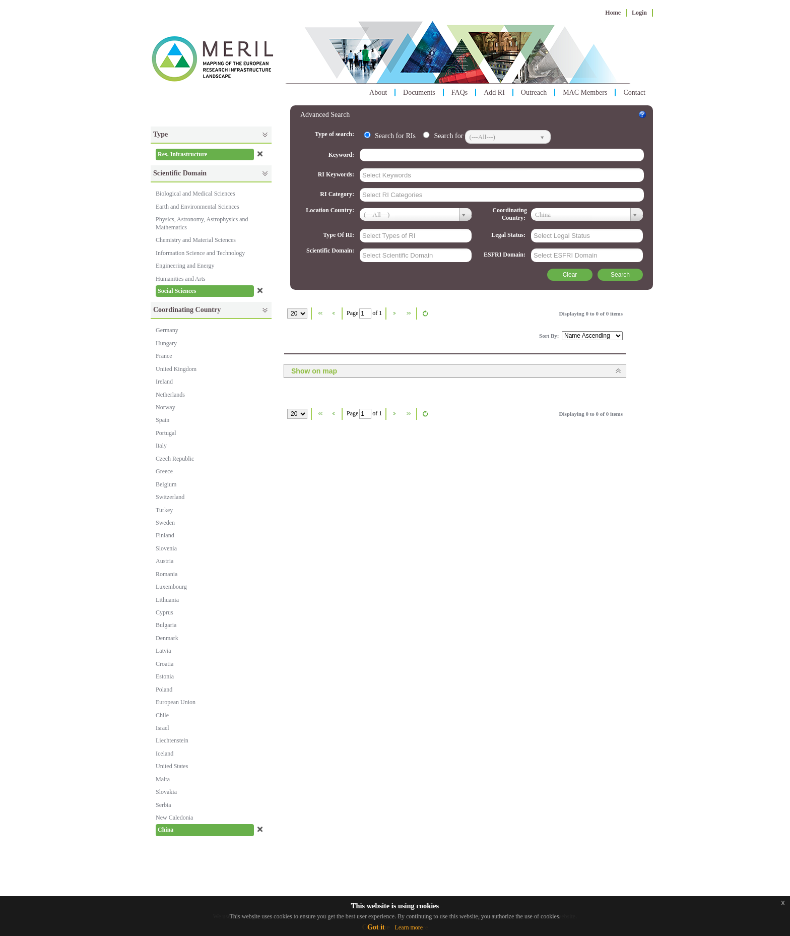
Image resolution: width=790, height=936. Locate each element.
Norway (165, 407)
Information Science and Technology (200, 253)
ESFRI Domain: (505, 254)
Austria (164, 561)
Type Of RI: (339, 234)
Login (639, 12)
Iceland (164, 753)
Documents (419, 92)
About (378, 92)
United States (172, 766)
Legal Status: (509, 234)
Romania (166, 574)
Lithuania (167, 599)
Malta (163, 779)
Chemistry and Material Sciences (196, 239)
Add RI (494, 92)
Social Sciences (177, 290)
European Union (175, 702)
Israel (162, 727)
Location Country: (331, 210)
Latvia (163, 650)
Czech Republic (175, 458)
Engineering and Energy (185, 265)
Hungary (166, 343)
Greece (164, 471)
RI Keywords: (337, 174)
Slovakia (166, 791)
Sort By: (549, 336)
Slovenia (166, 548)
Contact (634, 92)
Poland (164, 689)
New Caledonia (174, 817)
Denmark (167, 638)
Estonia (165, 676)
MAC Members (585, 92)
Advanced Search (325, 114)
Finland (165, 535)
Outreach (534, 92)
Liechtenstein (172, 740)
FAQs (459, 92)
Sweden (165, 522)
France (164, 355)
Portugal (166, 432)
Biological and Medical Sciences (195, 193)
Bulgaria (166, 625)
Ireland (164, 381)
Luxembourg (171, 586)
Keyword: (342, 154)
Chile (162, 715)
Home (613, 12)
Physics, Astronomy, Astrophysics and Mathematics (202, 223)
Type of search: (335, 134)
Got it (376, 927)
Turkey (164, 510)
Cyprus (164, 612)
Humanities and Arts (181, 278)
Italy (161, 445)
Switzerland (170, 497)
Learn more (408, 927)
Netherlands (170, 394)
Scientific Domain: (331, 250)
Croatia (164, 663)
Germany (167, 330)
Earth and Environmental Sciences (197, 206)
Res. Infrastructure (182, 154)
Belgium (166, 484)
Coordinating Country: (509, 214)
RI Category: (338, 194)
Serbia (163, 804)
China (165, 829)
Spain (162, 419)
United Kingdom (176, 368)
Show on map (314, 371)
